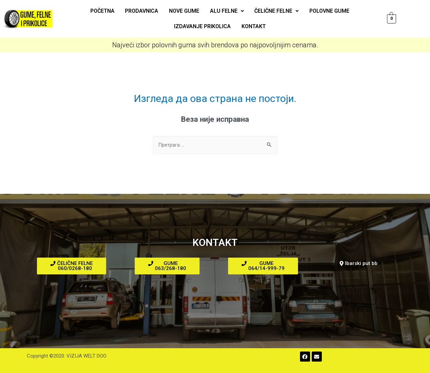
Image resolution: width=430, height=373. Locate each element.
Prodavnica (142, 11)
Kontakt (253, 26)
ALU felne (227, 11)
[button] (71, 266)
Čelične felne (276, 11)
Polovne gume (328, 11)
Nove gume (184, 11)
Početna (104, 11)
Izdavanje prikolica (202, 26)
